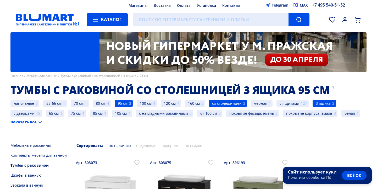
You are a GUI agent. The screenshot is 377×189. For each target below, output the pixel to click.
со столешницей (107, 76)
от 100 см (208, 113)
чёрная (260, 103)
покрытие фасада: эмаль (251, 113)
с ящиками (289, 103)
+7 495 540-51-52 (328, 5)
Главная (16, 76)
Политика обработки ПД (309, 177)
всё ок (354, 175)
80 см (101, 103)
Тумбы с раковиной (75, 76)
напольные (24, 103)
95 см (144, 76)
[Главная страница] (45, 19)
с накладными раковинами (163, 113)
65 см (54, 113)
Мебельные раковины (30, 145)
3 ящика (129, 76)
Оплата (184, 5)
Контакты (231, 5)
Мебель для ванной (41, 76)
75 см (76, 113)
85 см (98, 113)
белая (350, 113)
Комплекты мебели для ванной (38, 155)
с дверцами (24, 113)
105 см (121, 113)
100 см (146, 103)
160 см (194, 103)
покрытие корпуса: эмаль (309, 113)
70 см (79, 103)
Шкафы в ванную (26, 175)
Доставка (162, 5)
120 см (170, 103)
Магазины (138, 5)
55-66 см (54, 103)
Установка (206, 5)
